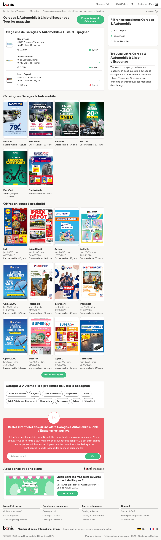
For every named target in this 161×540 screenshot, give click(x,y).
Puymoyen (62, 401)
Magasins (34, 11)
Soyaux (35, 393)
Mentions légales (93, 536)
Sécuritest (118, 35)
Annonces (152, 11)
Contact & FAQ (128, 511)
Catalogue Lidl (49, 511)
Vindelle (88, 401)
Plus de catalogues (53, 374)
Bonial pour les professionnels (135, 515)
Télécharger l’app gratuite (15, 519)
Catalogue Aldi (88, 519)
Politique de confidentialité (116, 536)
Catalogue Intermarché (93, 515)
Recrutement (127, 519)
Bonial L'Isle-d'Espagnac (14, 11)
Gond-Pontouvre (52, 393)
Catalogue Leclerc (51, 515)
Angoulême (71, 393)
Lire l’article (67, 493)
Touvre (86, 393)
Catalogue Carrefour (52, 519)
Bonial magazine (11, 515)
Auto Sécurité (120, 41)
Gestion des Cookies (148, 536)
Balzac (76, 401)
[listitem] (15, 123)
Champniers (46, 401)
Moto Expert (119, 30)
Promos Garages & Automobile (90, 19)
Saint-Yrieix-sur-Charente (21, 401)
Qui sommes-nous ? (12, 511)
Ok (92, 456)
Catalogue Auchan (90, 511)
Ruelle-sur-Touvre (17, 393)
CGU (133, 536)
